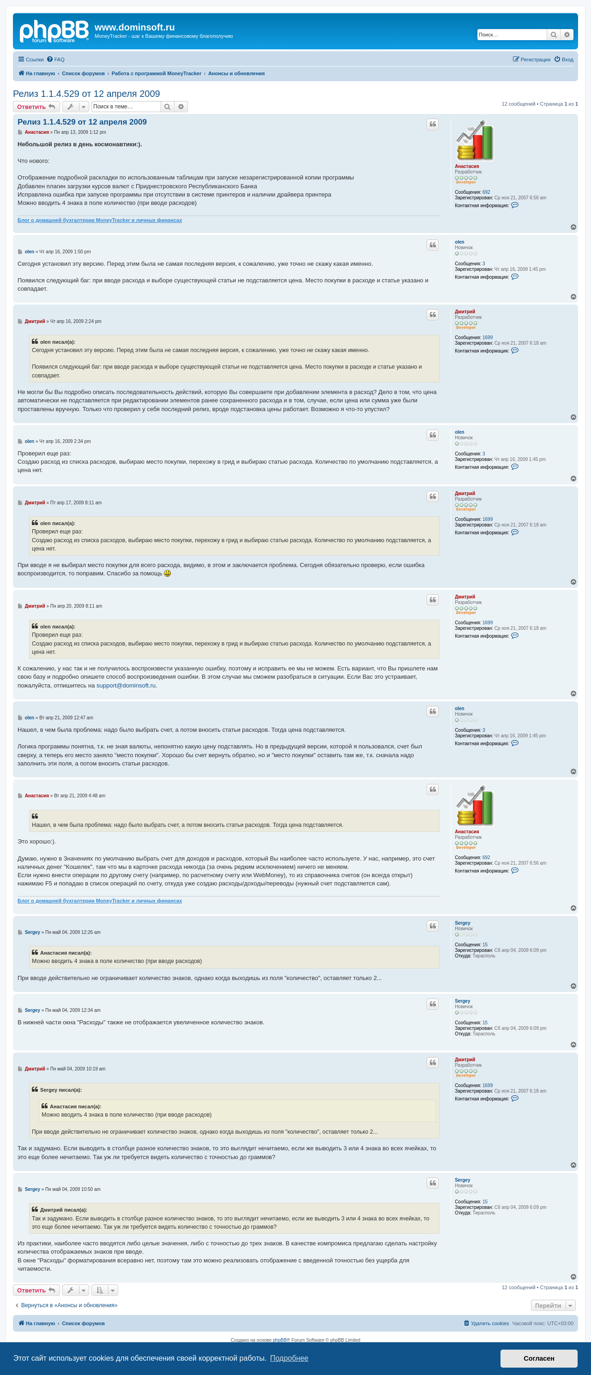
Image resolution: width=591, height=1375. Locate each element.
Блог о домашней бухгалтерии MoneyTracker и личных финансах (100, 220)
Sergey (462, 923)
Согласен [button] (539, 1358)
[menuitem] (55, 59)
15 (485, 944)
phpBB (280, 1340)
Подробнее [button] (289, 1358)
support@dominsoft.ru (126, 685)
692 (486, 192)
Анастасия (467, 166)
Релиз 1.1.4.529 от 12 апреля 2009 (86, 94)
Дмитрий (465, 311)
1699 (487, 337)
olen (459, 242)
